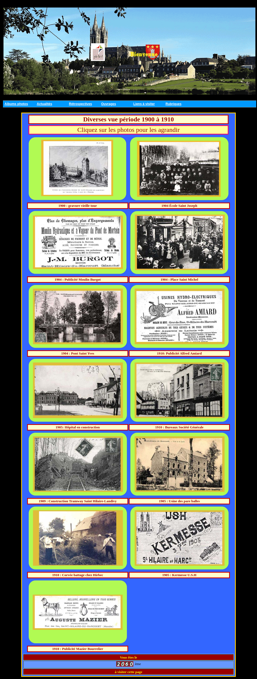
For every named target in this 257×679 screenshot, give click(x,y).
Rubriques (173, 104)
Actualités (44, 104)
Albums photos (16, 104)
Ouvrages (108, 104)
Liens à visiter (144, 104)
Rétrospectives (80, 104)
